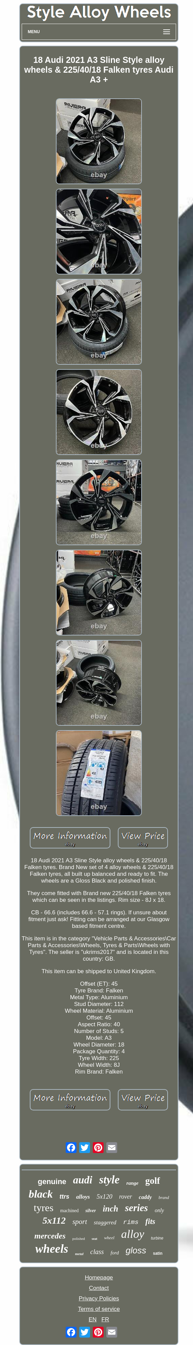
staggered (105, 1222)
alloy (132, 1234)
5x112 (53, 1220)
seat (95, 1239)
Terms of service (99, 1309)
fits (150, 1221)
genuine (52, 1181)
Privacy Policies (99, 1298)
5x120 (104, 1196)
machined (69, 1210)
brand (163, 1197)
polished (78, 1238)
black (41, 1194)
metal (79, 1254)
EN (93, 1319)
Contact (99, 1288)
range (132, 1183)
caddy (145, 1197)
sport (79, 1222)
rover (125, 1196)
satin (158, 1253)
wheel (109, 1237)
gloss (136, 1250)
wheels (51, 1248)
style (109, 1180)
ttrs (64, 1196)
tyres (43, 1207)
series (136, 1207)
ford (115, 1252)
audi (82, 1180)
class (97, 1251)
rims (131, 1222)
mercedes (50, 1235)
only (159, 1210)
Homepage (99, 1277)
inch (110, 1208)
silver (90, 1210)
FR (105, 1319)
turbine (157, 1238)
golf (152, 1181)
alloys (83, 1197)
